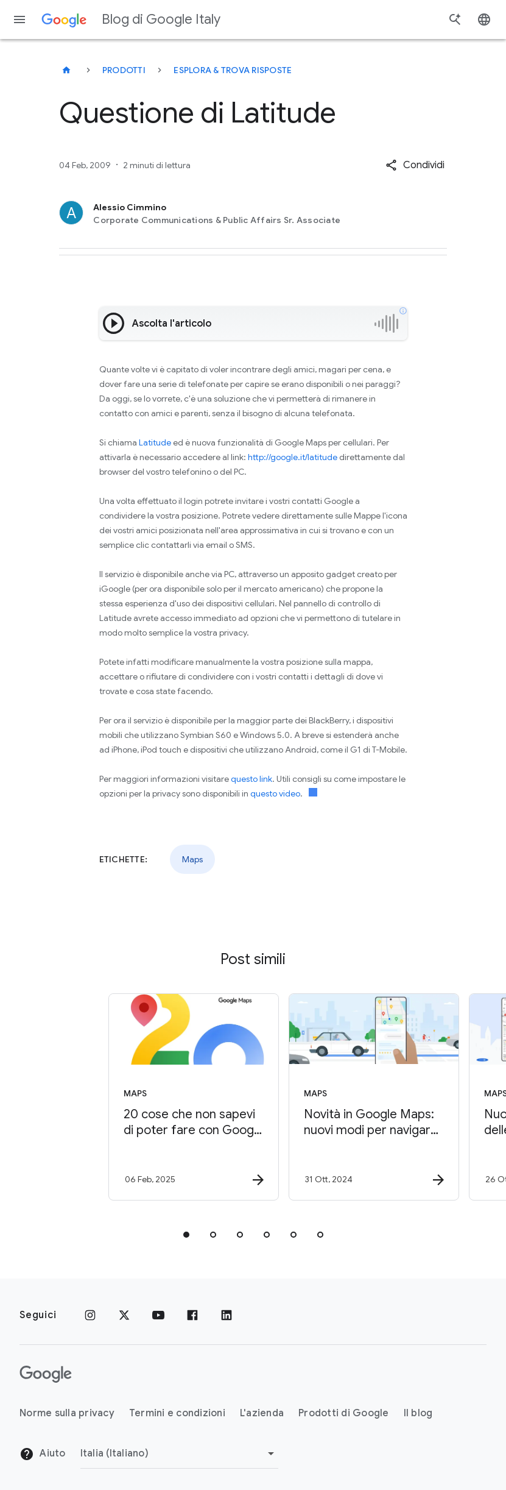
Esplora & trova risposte (233, 70)
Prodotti (124, 70)
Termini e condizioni (177, 1413)
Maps (192, 859)
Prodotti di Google (343, 1413)
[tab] (186, 1234)
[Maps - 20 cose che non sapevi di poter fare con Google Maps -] (162, 1097)
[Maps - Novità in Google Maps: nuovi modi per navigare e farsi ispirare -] (342, 1097)
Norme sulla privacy (66, 1413)
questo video (275, 793)
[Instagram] (90, 1315)
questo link (251, 778)
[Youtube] (158, 1315)
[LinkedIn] (226, 1315)
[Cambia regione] (179, 1453)
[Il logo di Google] (45, 1374)
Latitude (155, 442)
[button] (415, 165)
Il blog (418, 1413)
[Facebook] (192, 1315)
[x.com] (124, 1315)
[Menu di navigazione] (19, 19)
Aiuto (42, 1454)
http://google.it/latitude (292, 457)
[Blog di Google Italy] (66, 70)
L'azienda (262, 1413)
